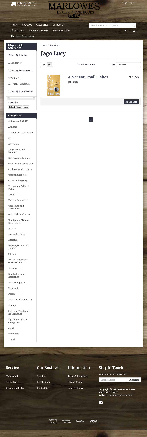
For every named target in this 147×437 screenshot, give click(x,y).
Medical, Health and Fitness (18, 247)
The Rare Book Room (23, 36)
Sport (11, 328)
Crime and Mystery (17, 180)
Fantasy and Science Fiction (18, 187)
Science (12, 305)
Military (12, 254)
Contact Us (59, 24)
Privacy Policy (75, 382)
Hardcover (15, 63)
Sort (112, 64)
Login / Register (129, 3)
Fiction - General (20, 84)
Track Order (12, 382)
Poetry (11, 294)
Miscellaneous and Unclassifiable (17, 261)
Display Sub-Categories (16, 46)
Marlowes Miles (61, 30)
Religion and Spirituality (20, 299)
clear (26, 107)
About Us (27, 24)
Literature (13, 240)
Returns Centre (75, 388)
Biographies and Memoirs (16, 151)
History (12, 228)
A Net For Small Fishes (88, 77)
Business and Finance (19, 158)
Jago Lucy (55, 45)
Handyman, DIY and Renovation (18, 221)
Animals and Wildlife (18, 121)
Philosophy (14, 288)
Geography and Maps (19, 214)
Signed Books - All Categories (17, 321)
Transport (13, 333)
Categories (42, 24)
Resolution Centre (15, 388)
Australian (13, 144)
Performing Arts (16, 282)
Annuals (12, 127)
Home (14, 24)
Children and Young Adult (21, 163)
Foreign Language (17, 200)
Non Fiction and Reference (16, 275)
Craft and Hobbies (17, 175)
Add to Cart (131, 102)
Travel (11, 339)
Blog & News (18, 30)
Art (9, 138)
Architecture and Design (20, 132)
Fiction (15, 78)
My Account (12, 376)
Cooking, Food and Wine (20, 169)
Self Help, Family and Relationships (18, 312)
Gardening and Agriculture (16, 207)
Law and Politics (16, 234)
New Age (12, 268)
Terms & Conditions (78, 376)
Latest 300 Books (38, 30)
